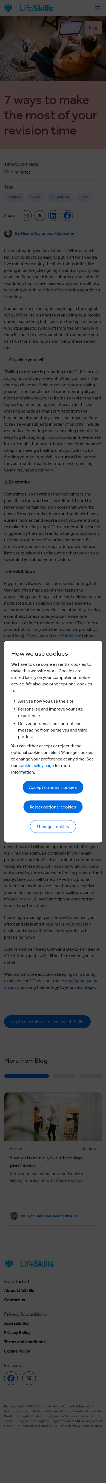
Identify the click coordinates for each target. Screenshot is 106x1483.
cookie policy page (36, 765)
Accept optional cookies (53, 787)
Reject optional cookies (53, 806)
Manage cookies (53, 826)
